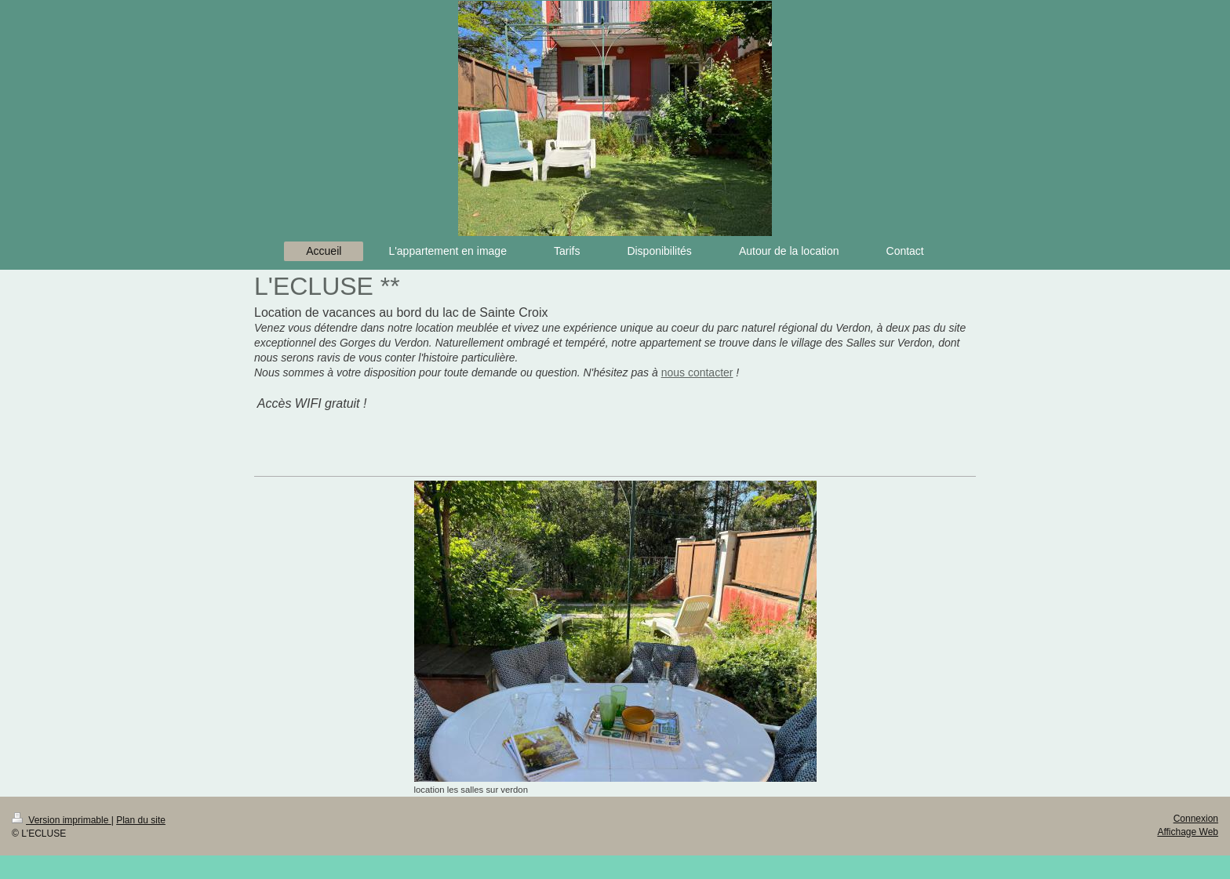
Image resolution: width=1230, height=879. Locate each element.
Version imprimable (61, 820)
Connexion (1196, 818)
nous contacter (697, 372)
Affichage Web (1187, 831)
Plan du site (141, 820)
